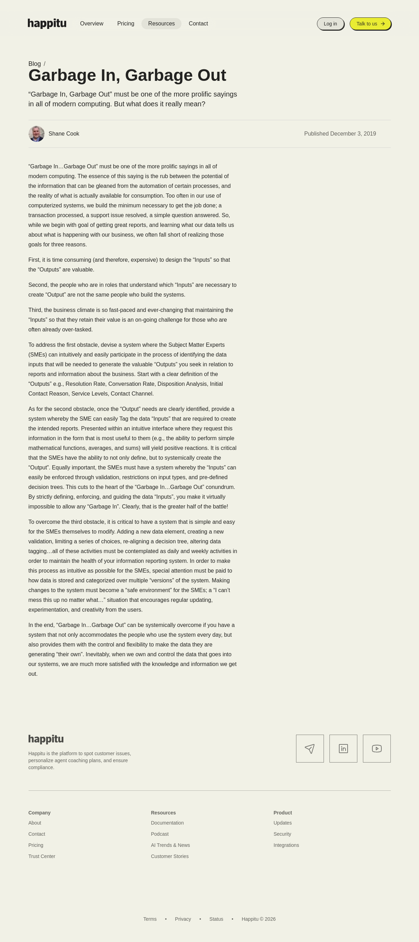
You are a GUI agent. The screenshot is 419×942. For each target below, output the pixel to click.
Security (283, 834)
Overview (91, 23)
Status (216, 919)
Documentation (167, 823)
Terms (150, 919)
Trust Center (42, 856)
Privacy (183, 919)
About (35, 823)
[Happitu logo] (47, 23)
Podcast (160, 834)
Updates (283, 823)
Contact (198, 23)
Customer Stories (170, 856)
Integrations (286, 845)
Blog (35, 63)
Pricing (125, 23)
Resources (161, 23)
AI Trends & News (170, 845)
